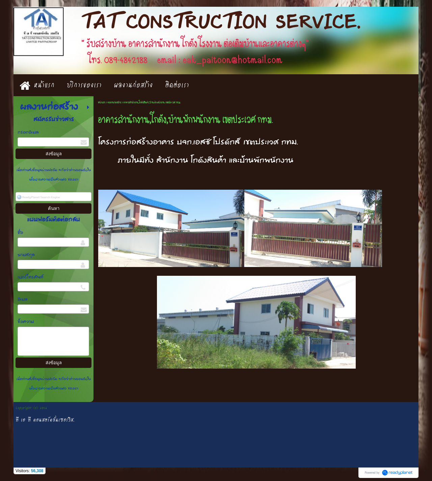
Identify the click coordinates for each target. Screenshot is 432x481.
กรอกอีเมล (28, 132)
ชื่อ (20, 233)
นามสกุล (26, 255)
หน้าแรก (101, 102)
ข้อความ (26, 322)
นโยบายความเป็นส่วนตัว (48, 179)
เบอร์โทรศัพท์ (30, 277)
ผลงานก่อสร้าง (114, 102)
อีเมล (23, 299)
